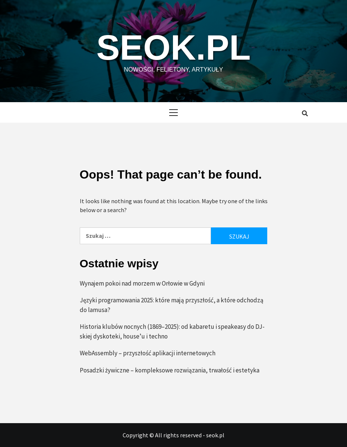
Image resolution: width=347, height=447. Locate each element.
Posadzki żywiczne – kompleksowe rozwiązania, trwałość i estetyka (169, 370)
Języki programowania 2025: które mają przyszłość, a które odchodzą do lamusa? (172, 305)
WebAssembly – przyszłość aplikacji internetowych (147, 353)
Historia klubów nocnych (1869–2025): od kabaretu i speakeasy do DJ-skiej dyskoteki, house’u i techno (172, 331)
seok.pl (173, 46)
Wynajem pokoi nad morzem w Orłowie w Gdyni (142, 283)
